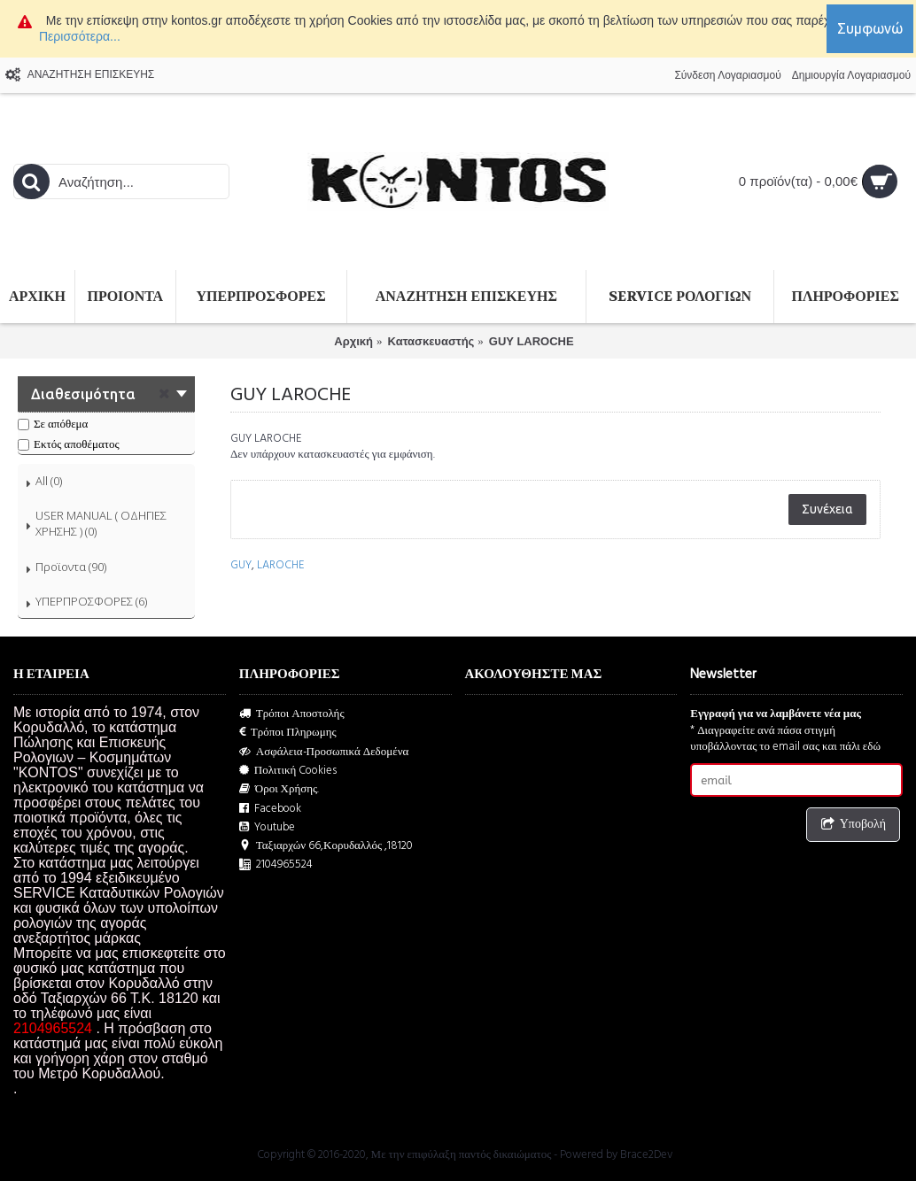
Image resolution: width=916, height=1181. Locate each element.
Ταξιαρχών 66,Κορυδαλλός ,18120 (326, 846)
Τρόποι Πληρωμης (288, 732)
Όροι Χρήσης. (279, 789)
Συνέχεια (827, 509)
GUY (241, 565)
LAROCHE (280, 565)
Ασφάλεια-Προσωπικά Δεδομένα (324, 752)
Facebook (270, 808)
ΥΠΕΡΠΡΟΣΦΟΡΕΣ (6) (91, 601)
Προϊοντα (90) (70, 567)
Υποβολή (853, 824)
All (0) (48, 481)
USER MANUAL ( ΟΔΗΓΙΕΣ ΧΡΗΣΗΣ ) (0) (101, 523)
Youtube (267, 827)
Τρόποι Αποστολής (292, 714)
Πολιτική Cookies (288, 770)
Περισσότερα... (79, 36)
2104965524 (276, 864)
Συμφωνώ (870, 28)
